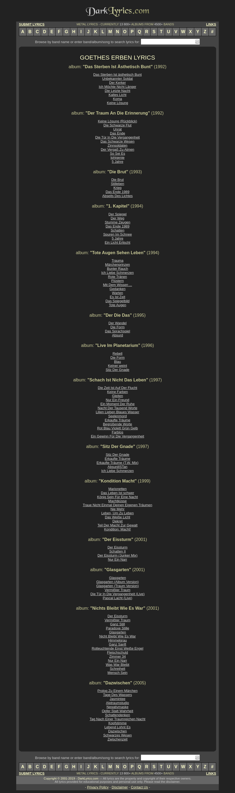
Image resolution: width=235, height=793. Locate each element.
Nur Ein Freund (117, 400)
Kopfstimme (117, 723)
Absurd (117, 335)
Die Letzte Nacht (117, 91)
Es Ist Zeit (117, 297)
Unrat (117, 129)
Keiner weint (117, 366)
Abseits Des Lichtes (117, 196)
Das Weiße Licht (117, 517)
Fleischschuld (117, 652)
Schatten (118, 230)
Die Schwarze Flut (117, 125)
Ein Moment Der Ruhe (117, 404)
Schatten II (117, 551)
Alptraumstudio (117, 703)
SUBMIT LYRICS (32, 24)
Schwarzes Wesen (117, 735)
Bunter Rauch (117, 269)
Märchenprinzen (117, 265)
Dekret (117, 521)
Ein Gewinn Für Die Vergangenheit (117, 436)
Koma (117, 99)
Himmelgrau (117, 640)
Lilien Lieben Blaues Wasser (117, 412)
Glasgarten (117, 578)
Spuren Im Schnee (117, 234)
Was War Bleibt (117, 665)
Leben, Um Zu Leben (117, 513)
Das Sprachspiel (117, 331)
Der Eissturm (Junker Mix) (117, 555)
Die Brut (117, 180)
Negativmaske (117, 707)
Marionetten (117, 489)
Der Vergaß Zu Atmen (117, 149)
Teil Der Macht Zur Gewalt (117, 525)
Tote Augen (117, 305)
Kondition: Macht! (117, 529)
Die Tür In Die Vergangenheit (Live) (117, 594)
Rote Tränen (117, 277)
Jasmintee (117, 699)
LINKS (211, 24)
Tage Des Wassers (117, 695)
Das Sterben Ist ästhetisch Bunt (117, 75)
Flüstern (117, 281)
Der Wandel (117, 323)
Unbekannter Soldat (117, 79)
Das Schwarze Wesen (117, 141)
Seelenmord (117, 416)
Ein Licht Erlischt (117, 242)
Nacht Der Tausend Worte (117, 408)
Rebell (117, 353)
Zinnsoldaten (117, 145)
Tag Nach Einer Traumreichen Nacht (117, 719)
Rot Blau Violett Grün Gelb (117, 428)
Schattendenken (117, 715)
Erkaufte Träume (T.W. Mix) (117, 463)
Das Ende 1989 (117, 192)
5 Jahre (117, 162)
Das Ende (117, 133)
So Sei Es (117, 153)
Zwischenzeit (117, 739)
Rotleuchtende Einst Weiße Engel (117, 648)
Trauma (117, 260)
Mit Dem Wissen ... (117, 285)
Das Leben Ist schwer (117, 493)
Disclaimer (120, 787)
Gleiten (117, 396)
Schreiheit (117, 669)
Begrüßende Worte (117, 424)
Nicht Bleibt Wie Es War (117, 636)
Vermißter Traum (117, 590)
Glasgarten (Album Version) (117, 582)
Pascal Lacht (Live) (117, 598)
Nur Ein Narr (117, 559)
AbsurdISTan (117, 467)
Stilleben (117, 184)
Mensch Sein (117, 673)
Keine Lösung (117, 103)
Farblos (117, 432)
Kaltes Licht (117, 95)
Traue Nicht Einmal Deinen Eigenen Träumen (117, 505)
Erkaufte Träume (117, 420)
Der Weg (117, 218)
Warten (117, 293)
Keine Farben (117, 392)
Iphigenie (117, 158)
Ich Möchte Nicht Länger (117, 87)
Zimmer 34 (117, 656)
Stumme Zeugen (117, 222)
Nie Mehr (117, 509)
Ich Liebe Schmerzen (117, 273)
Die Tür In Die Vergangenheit (117, 137)
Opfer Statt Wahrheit (117, 711)
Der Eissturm (117, 547)
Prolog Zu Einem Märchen (118, 691)
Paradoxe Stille (117, 628)
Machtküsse (117, 501)
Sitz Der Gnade (117, 370)
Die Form (117, 327)
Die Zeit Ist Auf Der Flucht (117, 388)
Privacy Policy (98, 787)
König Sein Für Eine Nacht (117, 497)
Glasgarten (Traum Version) (117, 586)
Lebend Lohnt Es (118, 727)
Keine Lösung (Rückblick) (117, 121)
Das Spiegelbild (118, 301)
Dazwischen (117, 731)
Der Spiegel (118, 214)
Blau (117, 362)
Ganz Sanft (117, 644)
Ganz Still (117, 624)
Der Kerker (117, 83)
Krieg (117, 188)
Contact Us (139, 787)
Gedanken (117, 289)
